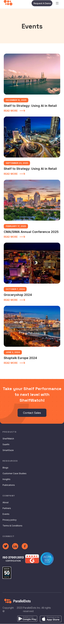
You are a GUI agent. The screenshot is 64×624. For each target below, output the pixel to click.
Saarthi (6, 444)
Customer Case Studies (14, 473)
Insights (6, 479)
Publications (9, 485)
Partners (7, 508)
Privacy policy (10, 520)
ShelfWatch (8, 438)
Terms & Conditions (12, 525)
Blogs (5, 467)
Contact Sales (32, 412)
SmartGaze (8, 450)
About (6, 502)
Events (6, 514)
